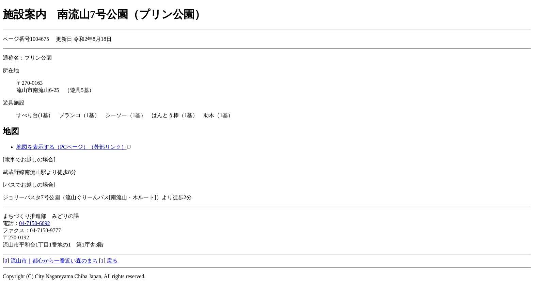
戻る (112, 261)
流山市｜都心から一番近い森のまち (54, 261)
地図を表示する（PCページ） (73, 147)
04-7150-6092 (34, 223)
